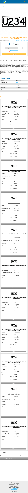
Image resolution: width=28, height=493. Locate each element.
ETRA (17, 82)
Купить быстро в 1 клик (14, 50)
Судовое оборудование (14, 488)
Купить (14, 54)
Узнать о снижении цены (14, 51)
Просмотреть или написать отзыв (22, 40)
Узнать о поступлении (13, 448)
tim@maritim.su (14, 489)
